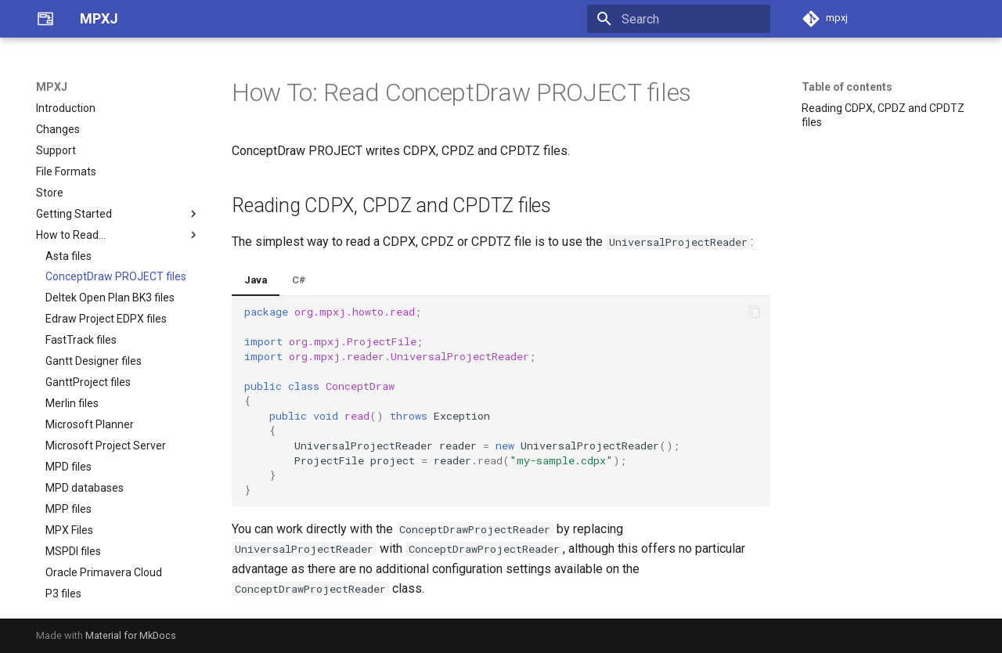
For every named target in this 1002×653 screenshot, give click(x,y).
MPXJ (51, 87)
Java (255, 280)
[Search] (678, 19)
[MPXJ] (45, 18)
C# (299, 280)
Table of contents (847, 87)
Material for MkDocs (130, 635)
